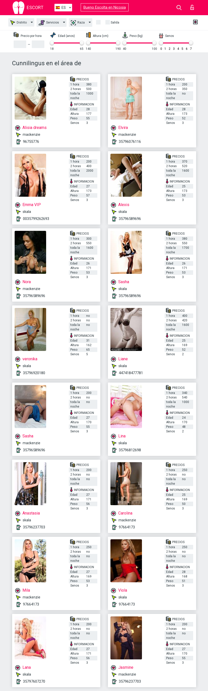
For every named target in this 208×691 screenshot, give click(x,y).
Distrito (18, 22)
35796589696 (130, 218)
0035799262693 (36, 218)
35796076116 (130, 141)
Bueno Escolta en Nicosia (104, 7)
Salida (115, 22)
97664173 (127, 527)
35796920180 (34, 373)
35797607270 (34, 681)
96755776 (31, 141)
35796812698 (130, 450)
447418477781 (131, 373)
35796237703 (34, 527)
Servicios (49, 22)
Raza (78, 22)
